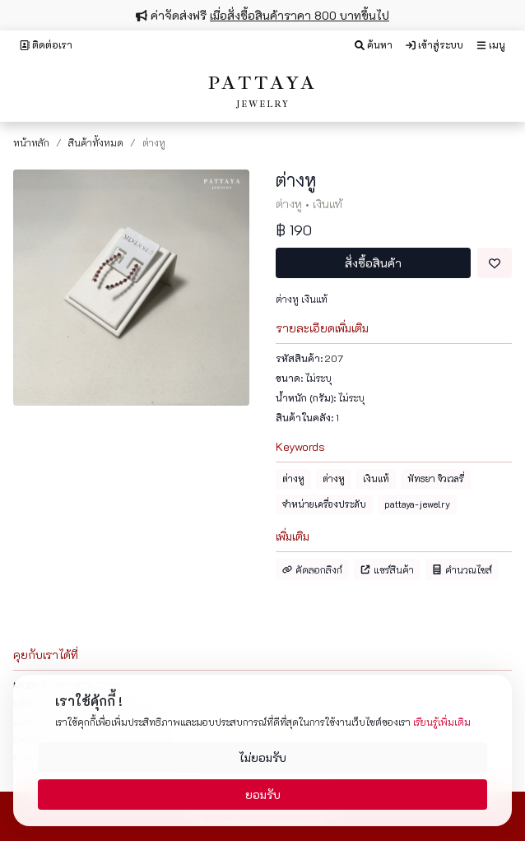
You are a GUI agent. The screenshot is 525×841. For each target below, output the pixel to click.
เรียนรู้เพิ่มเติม (442, 721)
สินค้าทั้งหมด (95, 142)
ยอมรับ (263, 794)
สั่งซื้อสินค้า (373, 263)
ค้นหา (374, 44)
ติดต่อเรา (46, 44)
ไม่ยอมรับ (262, 757)
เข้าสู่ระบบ (434, 44)
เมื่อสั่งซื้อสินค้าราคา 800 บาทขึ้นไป (299, 15)
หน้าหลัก (31, 142)
